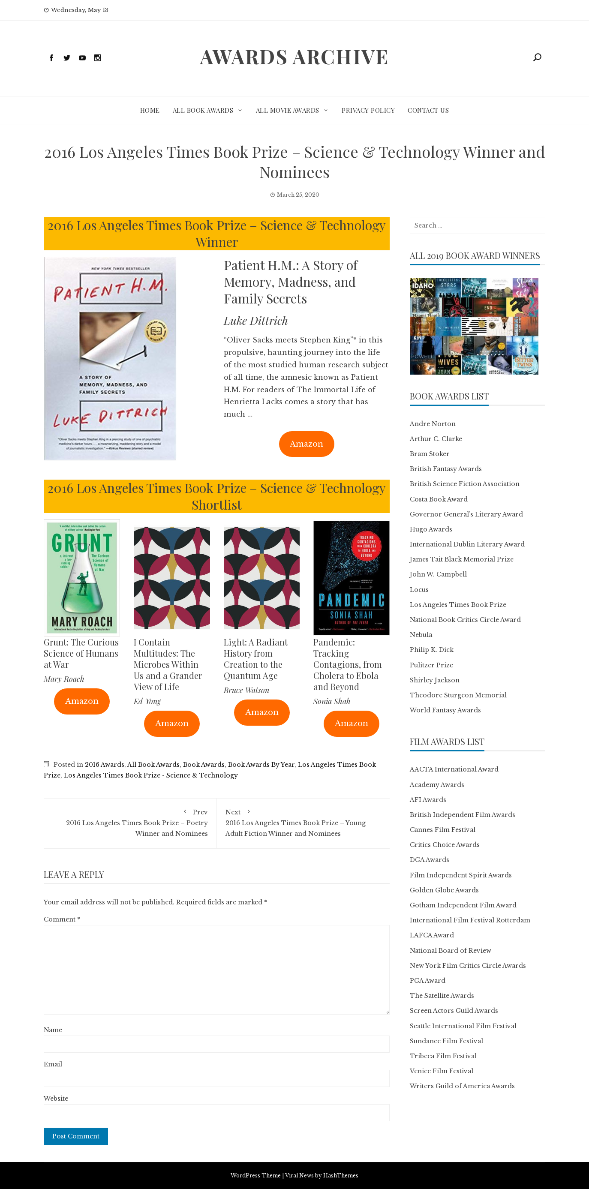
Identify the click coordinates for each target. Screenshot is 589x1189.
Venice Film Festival (441, 1071)
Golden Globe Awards (444, 890)
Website (56, 1098)
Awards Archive (294, 56)
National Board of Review (450, 951)
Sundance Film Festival (446, 1041)
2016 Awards (104, 765)
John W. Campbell (438, 574)
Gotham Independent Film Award (463, 905)
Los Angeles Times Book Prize (458, 605)
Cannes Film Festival (442, 830)
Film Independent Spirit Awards (461, 875)
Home (150, 110)
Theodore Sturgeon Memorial (458, 695)
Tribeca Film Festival (443, 1056)
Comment (62, 919)
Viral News (299, 1175)
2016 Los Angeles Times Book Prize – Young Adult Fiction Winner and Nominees (303, 822)
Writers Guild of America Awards (462, 1086)
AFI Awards (428, 800)
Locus (419, 590)
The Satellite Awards (442, 996)
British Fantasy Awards (446, 469)
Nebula (421, 635)
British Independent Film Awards (462, 815)
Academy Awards (437, 785)
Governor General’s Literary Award (466, 514)
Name (53, 1030)
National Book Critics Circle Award (465, 620)
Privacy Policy (368, 110)
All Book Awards (203, 110)
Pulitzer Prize (431, 665)
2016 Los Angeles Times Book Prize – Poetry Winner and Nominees (130, 822)
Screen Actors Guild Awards (454, 1011)
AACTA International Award (454, 769)
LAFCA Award (432, 935)
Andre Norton (433, 424)
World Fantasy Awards (445, 710)
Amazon (306, 444)
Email (53, 1064)
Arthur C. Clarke (436, 439)
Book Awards (204, 765)
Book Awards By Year (261, 765)
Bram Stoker (430, 454)
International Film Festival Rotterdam (470, 920)
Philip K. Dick (432, 650)
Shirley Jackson (435, 680)
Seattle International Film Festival (463, 1026)
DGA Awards (429, 860)
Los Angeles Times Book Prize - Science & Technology (151, 775)
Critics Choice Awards (445, 845)
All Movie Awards (287, 110)
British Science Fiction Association (465, 484)
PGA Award (427, 981)
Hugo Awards (431, 529)
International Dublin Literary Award (467, 544)
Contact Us (428, 110)
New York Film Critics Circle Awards (468, 966)
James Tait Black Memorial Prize (462, 559)
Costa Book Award (439, 499)
